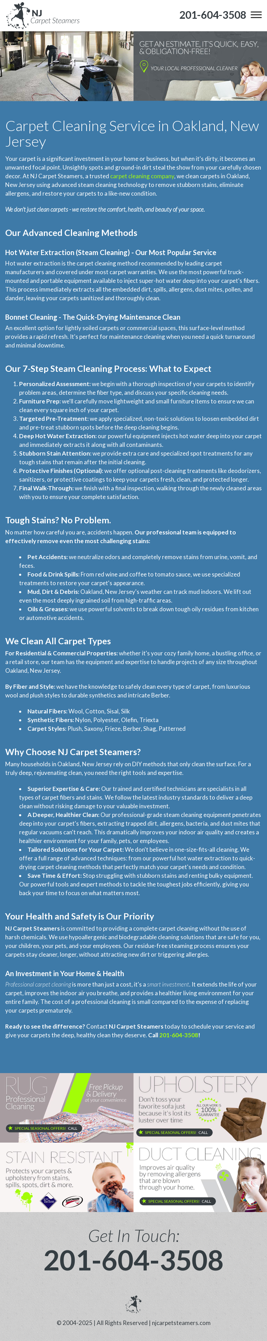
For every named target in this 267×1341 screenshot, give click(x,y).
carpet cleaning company (142, 176)
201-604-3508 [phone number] (133, 1259)
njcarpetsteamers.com (181, 1322)
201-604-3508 (178, 1035)
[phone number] (212, 15)
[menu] (256, 15)
